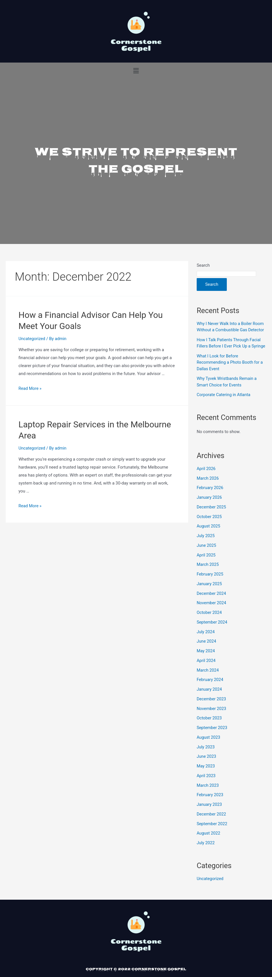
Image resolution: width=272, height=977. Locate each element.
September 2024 (212, 628)
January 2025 (210, 590)
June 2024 (207, 647)
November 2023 (212, 714)
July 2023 (206, 753)
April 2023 (206, 782)
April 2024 (206, 666)
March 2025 (208, 571)
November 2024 (212, 609)
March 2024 (208, 676)
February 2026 (210, 494)
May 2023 (206, 772)
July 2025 (206, 542)
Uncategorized (32, 338)
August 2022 (209, 839)
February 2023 (210, 801)
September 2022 (212, 830)
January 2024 (210, 695)
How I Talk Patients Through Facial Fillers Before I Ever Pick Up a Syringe (229, 346)
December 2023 (212, 705)
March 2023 (208, 791)
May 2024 (206, 657)
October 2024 (209, 619)
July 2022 (206, 849)
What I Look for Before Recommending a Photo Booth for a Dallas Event (230, 369)
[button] (136, 70)
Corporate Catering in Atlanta (224, 401)
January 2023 (210, 811)
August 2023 (209, 743)
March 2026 (208, 484)
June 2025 (207, 551)
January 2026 (210, 503)
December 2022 (212, 820)
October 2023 (209, 724)
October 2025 (209, 522)
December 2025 (212, 513)
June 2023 (207, 762)
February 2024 (210, 686)
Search (203, 265)
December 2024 (212, 599)
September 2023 (212, 734)
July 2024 (206, 638)
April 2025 (206, 561)
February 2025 (210, 580)
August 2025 (209, 532)
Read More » (30, 388)
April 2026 (206, 474)
